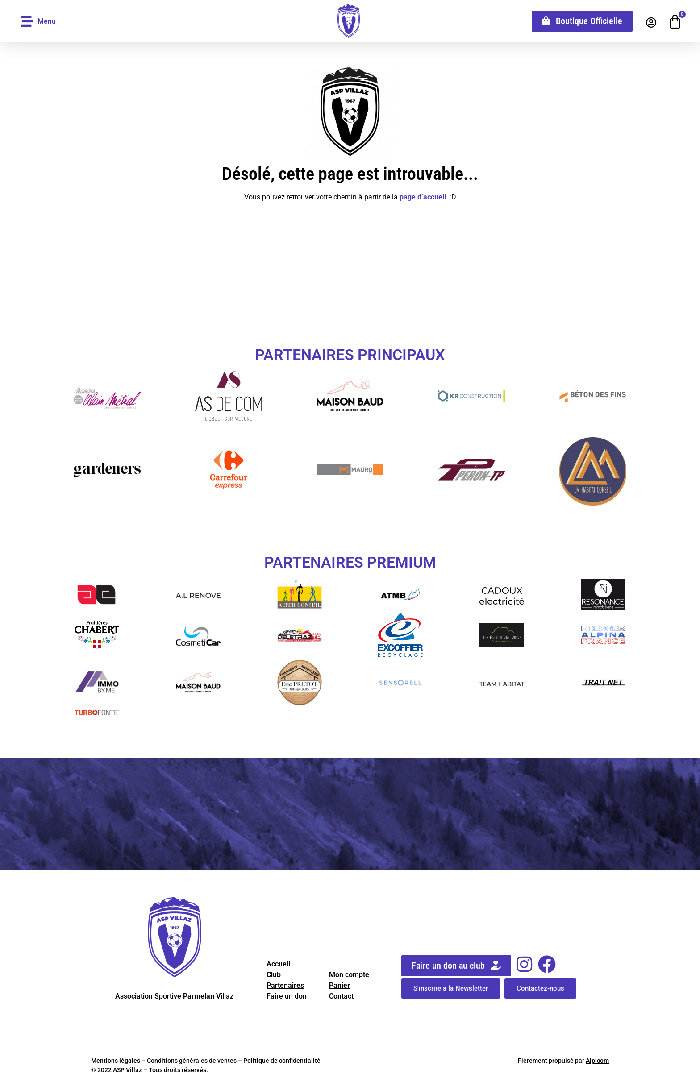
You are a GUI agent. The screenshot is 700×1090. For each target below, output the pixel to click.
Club (274, 974)
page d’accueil (423, 197)
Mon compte (349, 974)
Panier (339, 985)
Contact (341, 996)
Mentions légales (115, 1060)
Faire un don (287, 996)
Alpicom (597, 1060)
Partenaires (285, 985)
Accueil (278, 964)
